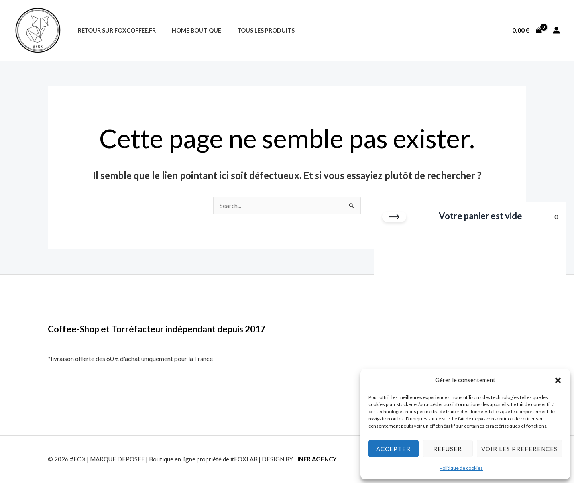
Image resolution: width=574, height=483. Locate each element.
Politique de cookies (461, 468)
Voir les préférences (519, 448)
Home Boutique (189, 30)
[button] (558, 380)
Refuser (447, 448)
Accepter (393, 448)
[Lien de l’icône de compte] (556, 30)
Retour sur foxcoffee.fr (114, 30)
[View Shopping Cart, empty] (527, 30)
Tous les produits (254, 30)
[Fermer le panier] (394, 216)
